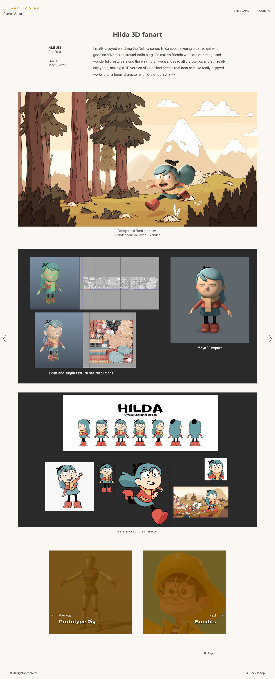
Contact (265, 10)
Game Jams (241, 10)
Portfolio (55, 52)
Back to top (255, 673)
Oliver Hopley (21, 8)
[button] (209, 653)
